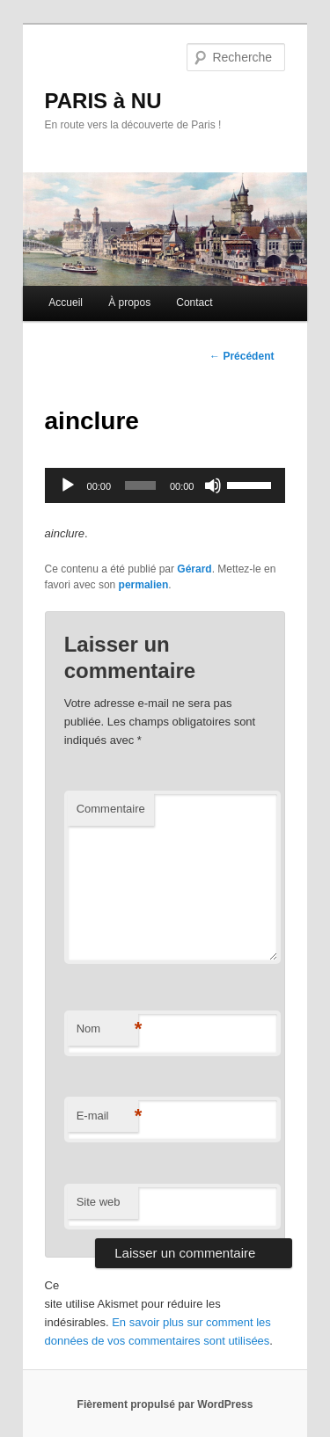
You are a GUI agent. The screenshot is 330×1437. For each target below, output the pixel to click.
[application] (165, 485)
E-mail (107, 1116)
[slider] (140, 485)
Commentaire (111, 808)
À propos (129, 302)
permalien (144, 585)
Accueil (65, 302)
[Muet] (213, 485)
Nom (107, 1029)
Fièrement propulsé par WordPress (165, 1404)
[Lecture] (68, 485)
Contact (194, 302)
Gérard (194, 569)
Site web (99, 1201)
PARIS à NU (103, 101)
